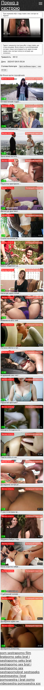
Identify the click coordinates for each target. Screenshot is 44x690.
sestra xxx (33, 683)
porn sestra (8, 653)
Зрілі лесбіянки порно (27, 66)
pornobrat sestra (21, 672)
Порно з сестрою (10, 5)
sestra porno (17, 683)
